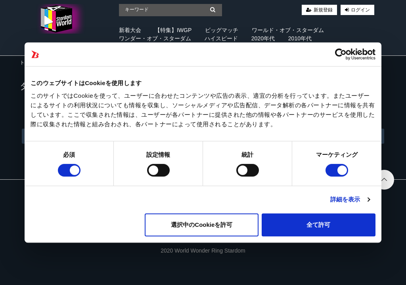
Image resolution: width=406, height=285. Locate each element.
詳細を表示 (345, 199)
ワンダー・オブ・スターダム (155, 38)
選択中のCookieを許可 (201, 224)
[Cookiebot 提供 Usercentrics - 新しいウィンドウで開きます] (340, 54)
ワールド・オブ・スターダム (288, 30)
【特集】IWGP (173, 30)
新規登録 (323, 10)
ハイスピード (221, 38)
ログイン (360, 10)
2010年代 (300, 38)
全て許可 (318, 224)
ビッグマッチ (221, 30)
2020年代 (263, 38)
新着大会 (130, 30)
